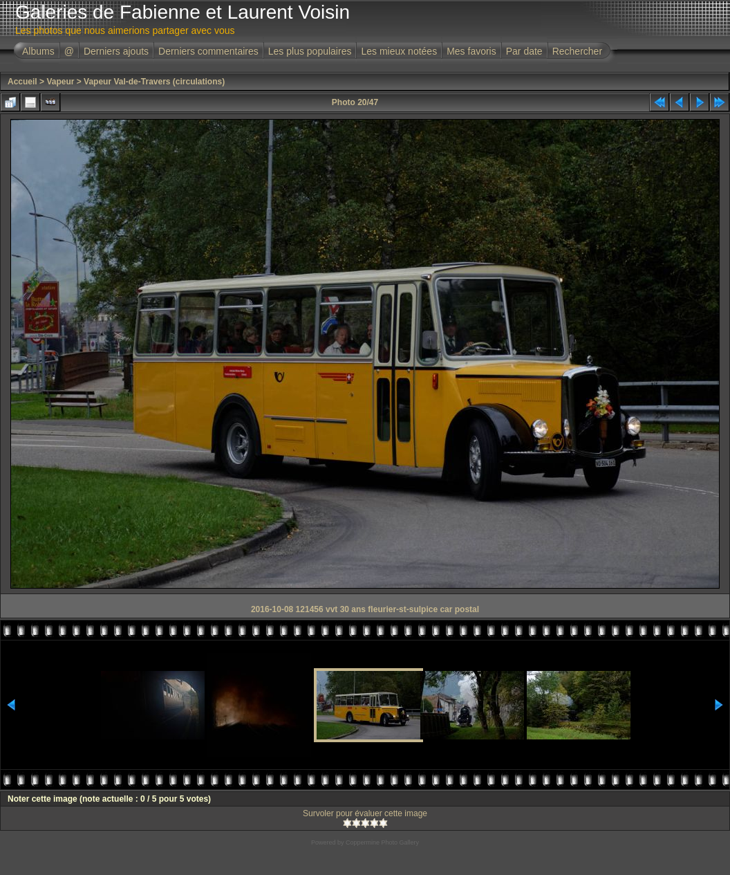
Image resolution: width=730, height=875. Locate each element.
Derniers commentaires (208, 51)
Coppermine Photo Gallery (382, 842)
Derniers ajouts (116, 51)
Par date (524, 51)
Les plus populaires (310, 51)
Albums (38, 51)
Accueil (22, 81)
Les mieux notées (399, 51)
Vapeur (60, 81)
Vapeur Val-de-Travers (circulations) (154, 81)
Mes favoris (471, 51)
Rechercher (577, 51)
